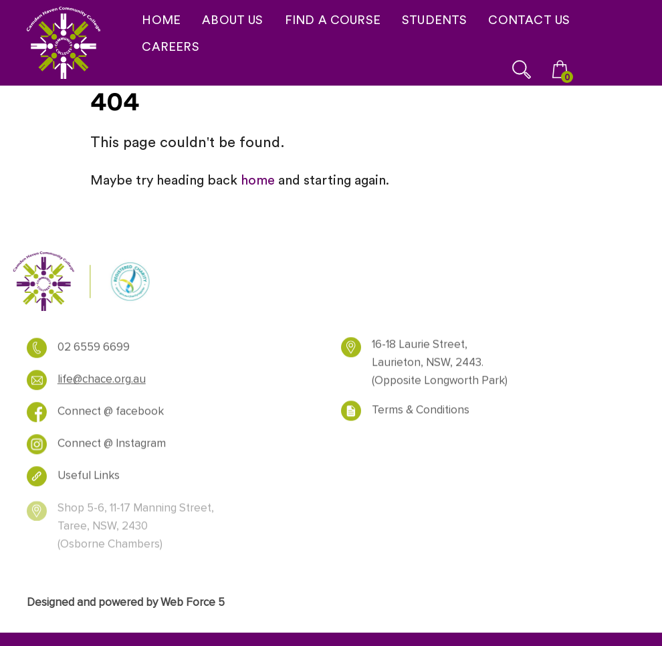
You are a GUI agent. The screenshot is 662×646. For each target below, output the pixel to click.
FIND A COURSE (332, 20)
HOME (161, 20)
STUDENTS (434, 20)
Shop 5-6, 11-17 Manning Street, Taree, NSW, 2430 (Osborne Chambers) (136, 532)
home (258, 180)
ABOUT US (232, 20)
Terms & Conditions (420, 413)
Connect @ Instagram (112, 446)
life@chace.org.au (102, 382)
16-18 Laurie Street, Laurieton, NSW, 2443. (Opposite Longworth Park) (440, 366)
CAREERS (170, 46)
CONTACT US (529, 20)
